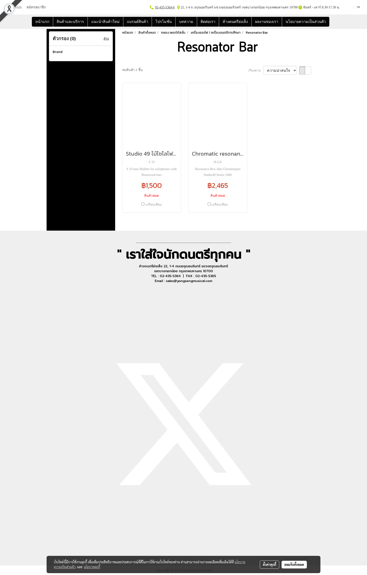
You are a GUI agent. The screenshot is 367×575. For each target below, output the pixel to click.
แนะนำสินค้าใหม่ (105, 22)
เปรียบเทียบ (153, 204)
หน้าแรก (42, 22)
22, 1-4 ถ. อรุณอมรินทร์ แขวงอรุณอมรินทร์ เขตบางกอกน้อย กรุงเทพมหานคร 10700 (239, 7)
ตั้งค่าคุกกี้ (269, 564)
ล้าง (106, 38)
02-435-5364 (163, 7)
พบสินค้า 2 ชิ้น (132, 70)
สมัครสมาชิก (36, 7)
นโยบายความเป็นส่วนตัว (306, 22)
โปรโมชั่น (163, 22)
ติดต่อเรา (208, 22)
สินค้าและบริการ (70, 22)
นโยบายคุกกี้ (92, 567)
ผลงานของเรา (266, 22)
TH (356, 7)
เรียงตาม (255, 70)
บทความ (186, 22)
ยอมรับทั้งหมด (294, 564)
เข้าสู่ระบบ (14, 7)
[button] (333, 22)
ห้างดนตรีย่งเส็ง (235, 22)
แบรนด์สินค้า (137, 22)
